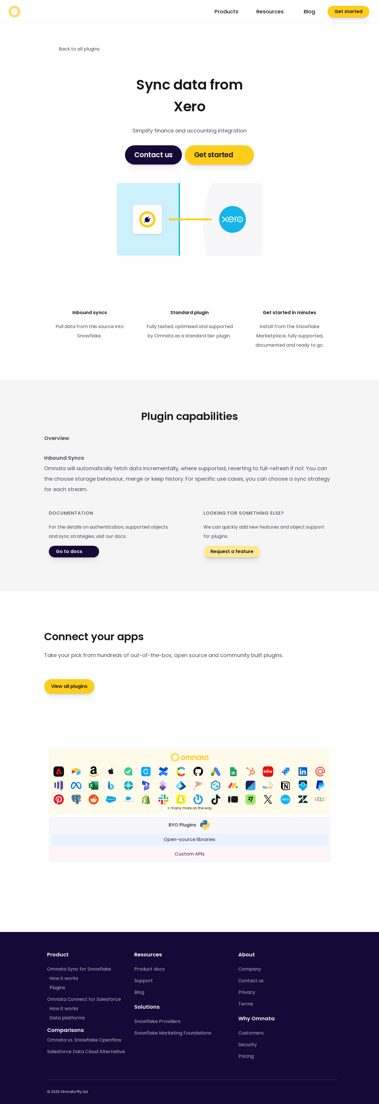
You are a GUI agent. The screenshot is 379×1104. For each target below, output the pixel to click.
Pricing (246, 1056)
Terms (245, 1004)
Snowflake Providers (157, 1021)
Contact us (251, 980)
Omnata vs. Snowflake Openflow (84, 1040)
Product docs (149, 969)
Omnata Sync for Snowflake (79, 969)
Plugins (57, 987)
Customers (251, 1033)
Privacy (246, 992)
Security (247, 1044)
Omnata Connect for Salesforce (84, 999)
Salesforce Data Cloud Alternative (86, 1051)
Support (143, 980)
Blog (139, 992)
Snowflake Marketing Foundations (172, 1033)
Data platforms (67, 1017)
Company (249, 969)
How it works (63, 978)
